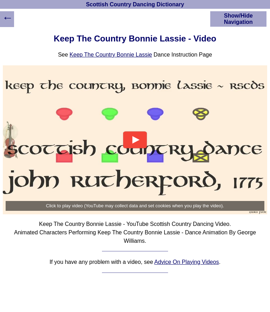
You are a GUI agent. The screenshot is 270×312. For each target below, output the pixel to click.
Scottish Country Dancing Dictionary (135, 4)
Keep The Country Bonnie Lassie (111, 55)
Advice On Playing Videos (186, 262)
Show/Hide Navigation (238, 19)
